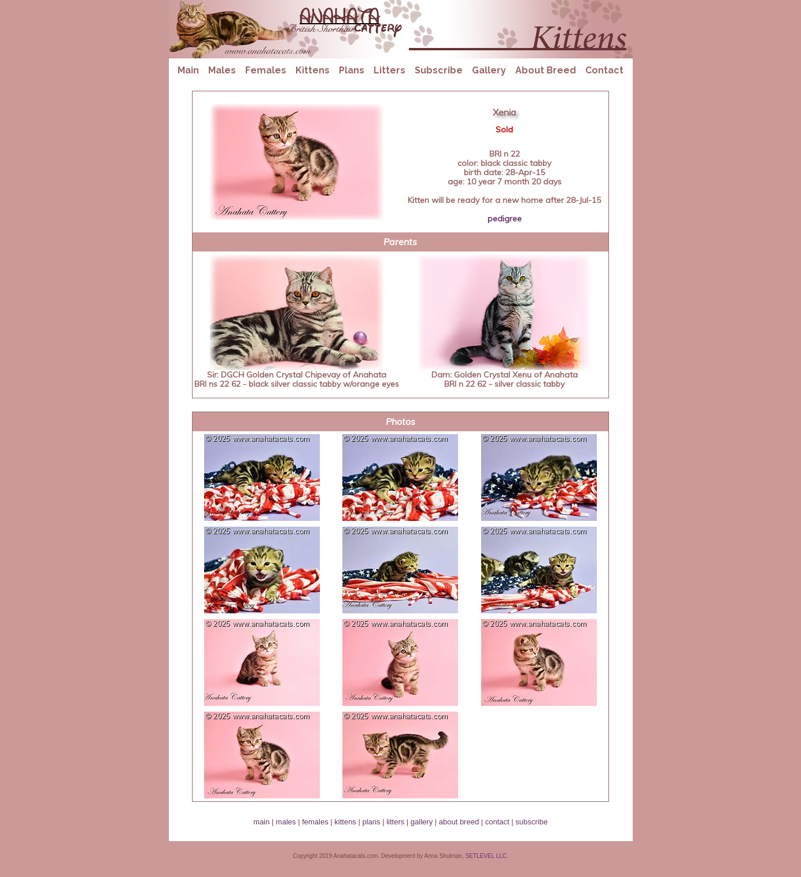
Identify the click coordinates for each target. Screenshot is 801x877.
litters (395, 821)
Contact (604, 70)
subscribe (531, 821)
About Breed (545, 70)
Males (222, 70)
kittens (345, 821)
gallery (422, 821)
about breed (459, 821)
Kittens (313, 70)
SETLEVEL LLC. (487, 856)
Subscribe (439, 70)
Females (265, 70)
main (261, 821)
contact (497, 821)
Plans (351, 70)
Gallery (489, 70)
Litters (389, 70)
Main (188, 70)
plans (371, 821)
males (286, 821)
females (315, 821)
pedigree (505, 218)
